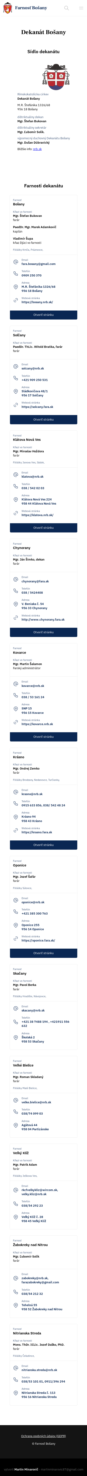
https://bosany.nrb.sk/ (37, 302)
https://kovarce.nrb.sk (37, 724)
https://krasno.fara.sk (37, 832)
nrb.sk (37, 149)
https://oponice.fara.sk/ (38, 940)
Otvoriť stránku (43, 315)
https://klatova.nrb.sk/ (38, 515)
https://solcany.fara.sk (37, 407)
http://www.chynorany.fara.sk (43, 620)
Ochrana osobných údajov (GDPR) (43, 1436)
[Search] (66, 8)
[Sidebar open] (81, 8)
